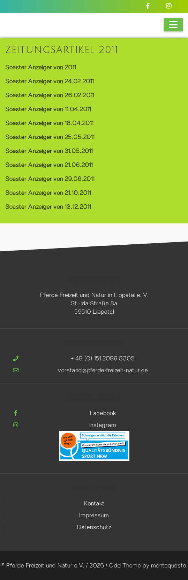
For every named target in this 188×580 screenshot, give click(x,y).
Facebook (103, 413)
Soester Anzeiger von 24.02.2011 (49, 81)
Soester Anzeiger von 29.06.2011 (49, 178)
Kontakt (94, 503)
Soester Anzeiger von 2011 (40, 67)
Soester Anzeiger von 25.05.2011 (49, 136)
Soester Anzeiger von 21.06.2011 (48, 164)
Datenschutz (94, 527)
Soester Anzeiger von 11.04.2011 (48, 109)
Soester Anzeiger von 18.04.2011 (49, 123)
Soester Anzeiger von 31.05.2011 (48, 150)
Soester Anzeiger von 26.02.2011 (49, 95)
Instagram (102, 424)
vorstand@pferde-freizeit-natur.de (103, 370)
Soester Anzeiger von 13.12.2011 (48, 206)
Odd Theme (125, 565)
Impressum (94, 515)
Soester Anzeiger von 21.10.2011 (48, 192)
